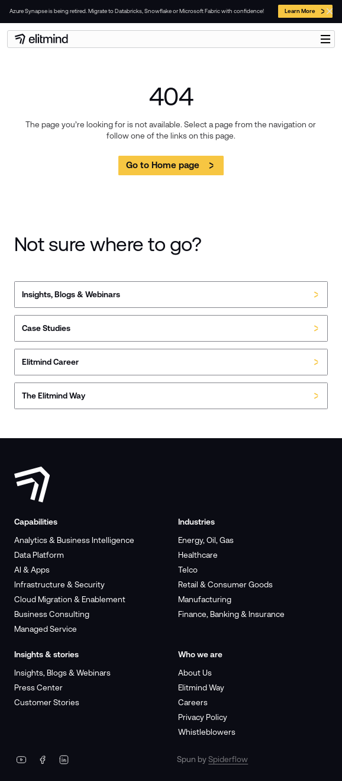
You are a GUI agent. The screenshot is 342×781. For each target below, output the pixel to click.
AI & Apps (32, 569)
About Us (195, 672)
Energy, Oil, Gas (206, 540)
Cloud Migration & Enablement (69, 599)
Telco (188, 569)
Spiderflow (228, 759)
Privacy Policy (202, 717)
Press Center (38, 687)
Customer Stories (46, 702)
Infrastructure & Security (59, 584)
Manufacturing (204, 599)
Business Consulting (51, 614)
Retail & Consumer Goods (225, 584)
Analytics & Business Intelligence (74, 540)
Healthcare (198, 555)
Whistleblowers (206, 732)
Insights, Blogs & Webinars (62, 672)
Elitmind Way (201, 687)
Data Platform (39, 555)
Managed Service (45, 629)
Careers (193, 702)
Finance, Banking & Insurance (231, 614)
